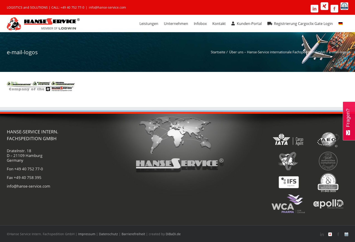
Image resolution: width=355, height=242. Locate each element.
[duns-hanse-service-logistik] (328, 174)
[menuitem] (340, 23)
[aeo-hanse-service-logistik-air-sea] (328, 131)
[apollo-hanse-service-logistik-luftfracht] (328, 195)
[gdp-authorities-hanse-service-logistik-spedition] (328, 152)
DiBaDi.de (173, 234)
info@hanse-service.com (107, 7)
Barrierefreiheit (133, 234)
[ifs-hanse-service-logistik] (288, 174)
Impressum (86, 234)
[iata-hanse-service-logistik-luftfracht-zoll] (288, 131)
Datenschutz (108, 234)
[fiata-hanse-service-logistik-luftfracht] (288, 152)
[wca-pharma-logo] (288, 195)
